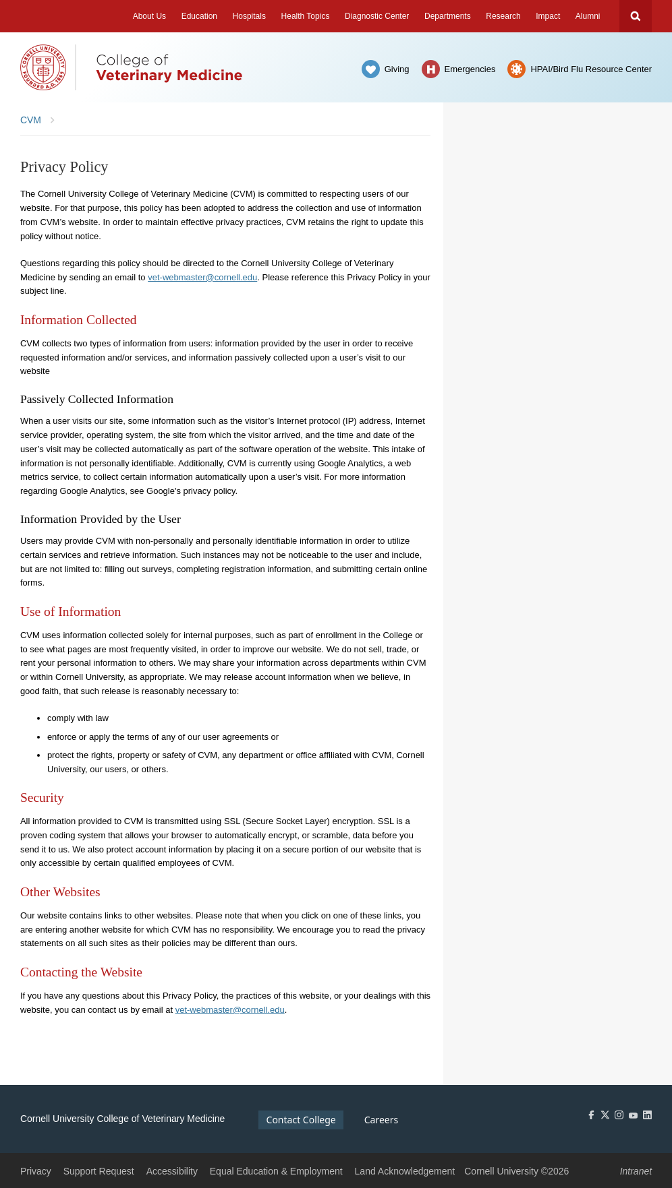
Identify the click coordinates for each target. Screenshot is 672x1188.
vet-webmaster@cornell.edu (202, 277)
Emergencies (470, 69)
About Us (149, 16)
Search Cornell (635, 16)
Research (503, 16)
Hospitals (249, 16)
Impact (548, 16)
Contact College (301, 1119)
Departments (447, 16)
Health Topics (305, 16)
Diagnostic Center (377, 16)
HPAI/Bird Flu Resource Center (591, 69)
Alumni (588, 16)
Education (199, 16)
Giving (397, 69)
